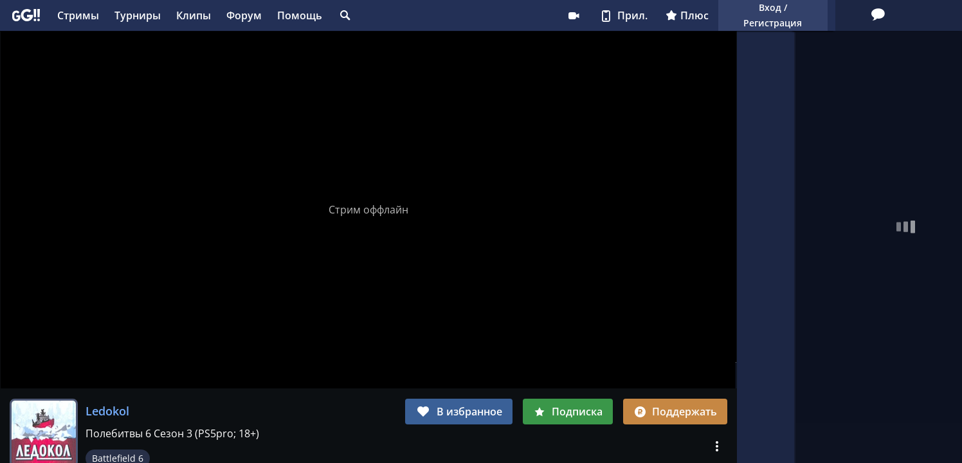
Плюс (588, 15)
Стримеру (475, 15)
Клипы (193, 15)
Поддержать (675, 411)
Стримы (78, 15)
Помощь (299, 15)
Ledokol (107, 411)
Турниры (137, 15)
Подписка (568, 411)
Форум (244, 15)
